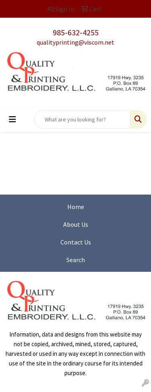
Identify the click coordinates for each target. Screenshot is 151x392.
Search (75, 260)
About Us (75, 224)
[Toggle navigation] (12, 119)
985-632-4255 (76, 32)
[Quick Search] (82, 119)
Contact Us (75, 242)
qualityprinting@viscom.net (75, 42)
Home (75, 207)
